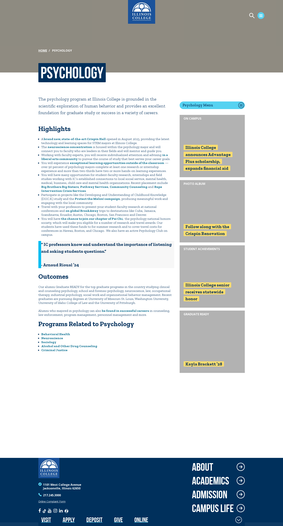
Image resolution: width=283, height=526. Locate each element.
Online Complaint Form (52, 501)
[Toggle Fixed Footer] (238, 520)
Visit (46, 519)
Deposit (94, 519)
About (202, 466)
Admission (209, 494)
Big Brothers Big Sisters (60, 187)
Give (118, 519)
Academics (210, 480)
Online (141, 519)
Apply (69, 519)
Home (42, 51)
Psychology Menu (198, 105)
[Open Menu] (238, 16)
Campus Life (213, 508)
